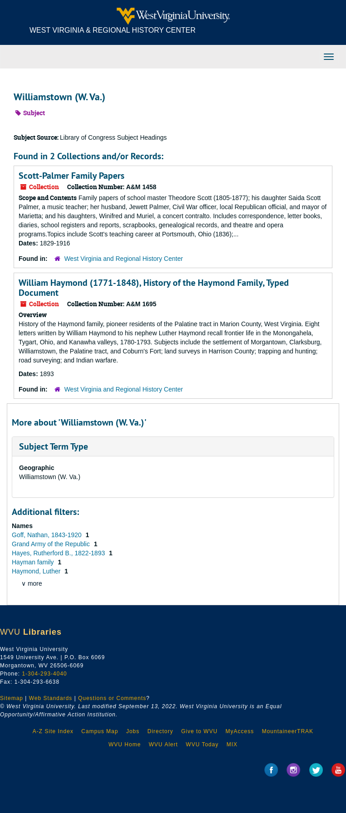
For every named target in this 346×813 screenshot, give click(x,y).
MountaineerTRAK (287, 731)
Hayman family (33, 562)
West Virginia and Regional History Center (123, 258)
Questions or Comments (112, 698)
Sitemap (11, 698)
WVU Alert (163, 744)
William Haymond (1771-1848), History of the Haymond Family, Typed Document (154, 288)
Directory (160, 731)
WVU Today (202, 744)
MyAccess (239, 731)
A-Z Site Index (53, 731)
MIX (231, 744)
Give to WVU (199, 731)
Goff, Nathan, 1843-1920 (47, 535)
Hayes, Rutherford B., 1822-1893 (59, 553)
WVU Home (124, 744)
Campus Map (99, 731)
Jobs (132, 731)
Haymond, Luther (37, 571)
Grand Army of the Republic (52, 544)
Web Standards (51, 698)
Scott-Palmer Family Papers (71, 175)
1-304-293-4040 (44, 674)
